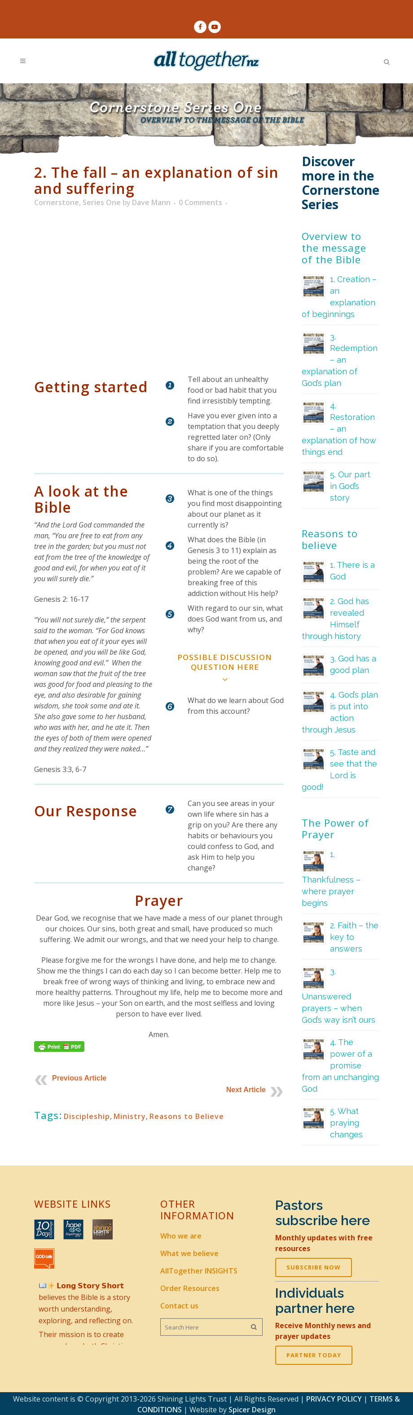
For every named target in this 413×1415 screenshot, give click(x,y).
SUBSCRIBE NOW (313, 1266)
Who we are (181, 1235)
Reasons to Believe (186, 1116)
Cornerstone (56, 203)
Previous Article (79, 1078)
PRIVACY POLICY (334, 1397)
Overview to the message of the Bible (334, 248)
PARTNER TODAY (313, 1354)
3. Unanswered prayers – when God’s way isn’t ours (338, 996)
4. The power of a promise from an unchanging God (340, 1066)
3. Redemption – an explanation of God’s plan (340, 360)
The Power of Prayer (335, 828)
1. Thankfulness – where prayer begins (331, 879)
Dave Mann (151, 203)
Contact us (179, 1305)
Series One (102, 203)
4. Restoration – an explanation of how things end (339, 429)
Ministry (130, 1116)
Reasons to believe (330, 539)
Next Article (246, 1089)
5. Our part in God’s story (350, 486)
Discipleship (87, 1116)
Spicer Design (252, 1408)
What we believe (189, 1252)
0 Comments (200, 203)
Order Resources (190, 1287)
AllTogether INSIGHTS (198, 1270)
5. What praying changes (346, 1123)
